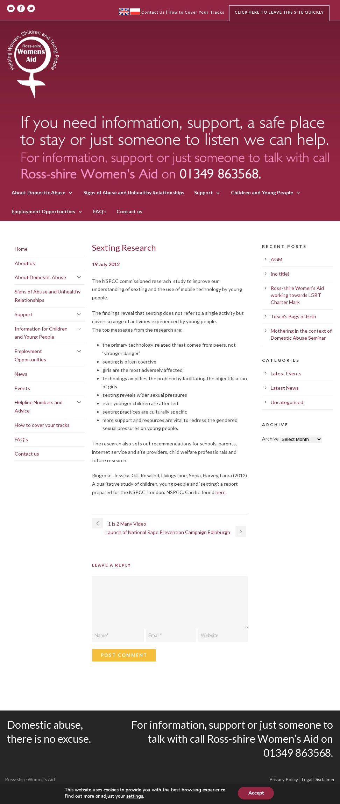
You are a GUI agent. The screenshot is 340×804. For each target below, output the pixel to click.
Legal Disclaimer (318, 779)
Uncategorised (287, 402)
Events (22, 388)
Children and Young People (262, 192)
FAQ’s (100, 211)
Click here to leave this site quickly (279, 12)
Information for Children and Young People (41, 333)
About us (25, 263)
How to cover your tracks (42, 425)
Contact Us (153, 12)
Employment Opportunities (43, 211)
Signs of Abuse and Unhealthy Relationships (133, 192)
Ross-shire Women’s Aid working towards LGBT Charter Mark (297, 295)
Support (203, 192)
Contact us (129, 211)
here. (221, 492)
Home (21, 249)
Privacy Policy (284, 779)
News (21, 374)
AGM (276, 259)
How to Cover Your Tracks (197, 12)
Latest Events (286, 373)
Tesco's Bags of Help (293, 316)
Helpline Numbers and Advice (39, 406)
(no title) (280, 274)
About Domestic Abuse (38, 192)
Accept (256, 793)
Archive (270, 439)
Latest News (285, 388)
